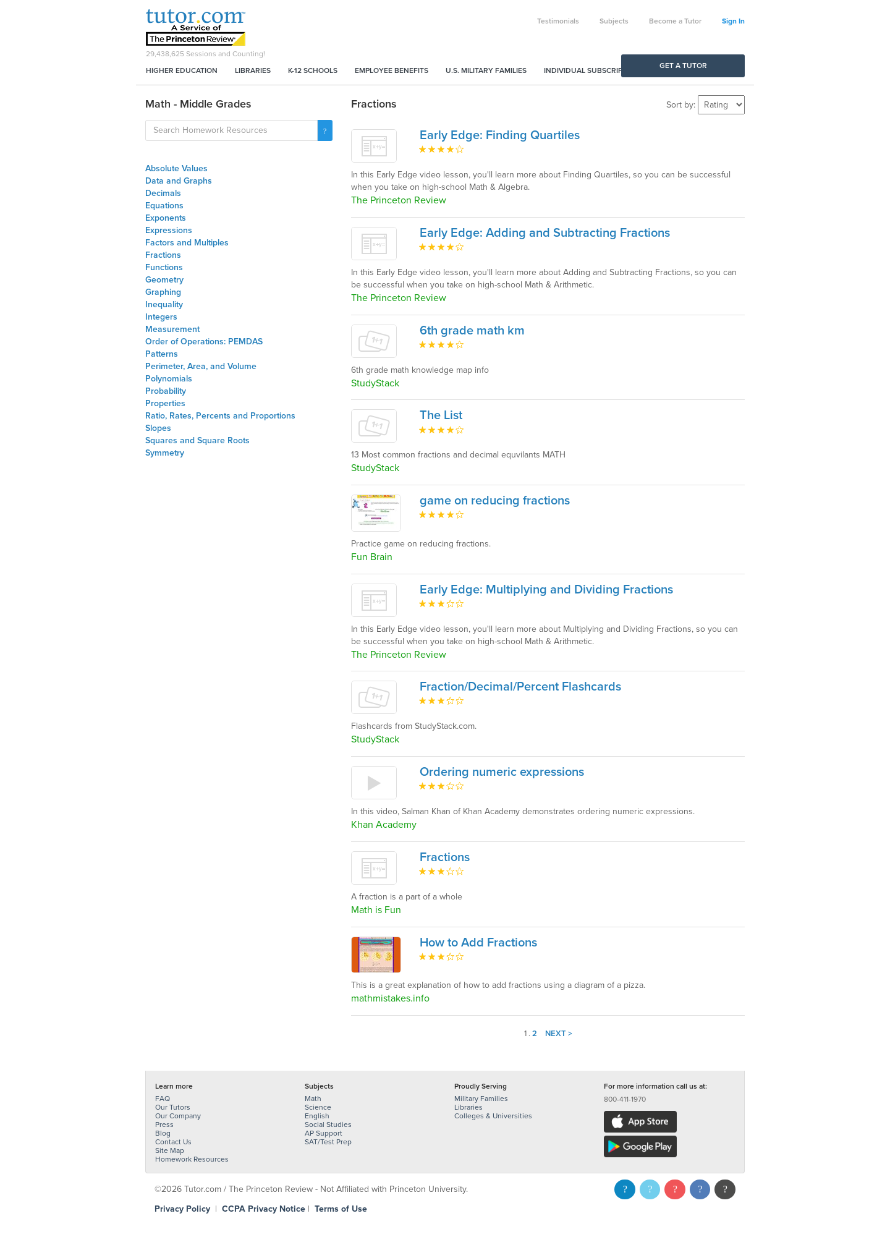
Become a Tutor (675, 21)
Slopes (158, 428)
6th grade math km (472, 330)
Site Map (169, 1150)
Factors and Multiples (187, 242)
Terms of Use (341, 1209)
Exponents (165, 218)
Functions (164, 267)
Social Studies (328, 1124)
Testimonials (558, 21)
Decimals (163, 193)
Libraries (253, 70)
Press (164, 1124)
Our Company (178, 1116)
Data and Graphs (178, 181)
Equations (164, 205)
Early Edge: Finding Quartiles (500, 135)
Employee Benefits (391, 70)
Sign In (733, 21)
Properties (165, 403)
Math (313, 1098)
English (317, 1116)
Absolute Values (176, 168)
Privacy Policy (182, 1209)
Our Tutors (172, 1107)
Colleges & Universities (493, 1116)
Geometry (164, 279)
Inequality (164, 304)
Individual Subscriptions (594, 70)
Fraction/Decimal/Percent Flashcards (520, 686)
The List (441, 415)
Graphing (163, 292)
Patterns (161, 354)
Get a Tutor (683, 65)
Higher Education (182, 70)
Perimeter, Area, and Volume (200, 366)
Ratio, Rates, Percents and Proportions (220, 415)
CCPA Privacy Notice (263, 1209)
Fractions (163, 255)
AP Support (323, 1133)
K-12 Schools (312, 70)
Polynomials (168, 378)
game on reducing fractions (495, 500)
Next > (558, 1034)
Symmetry (164, 453)
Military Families (481, 1098)
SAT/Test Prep (328, 1141)
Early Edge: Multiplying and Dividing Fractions (546, 589)
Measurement (172, 329)
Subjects (614, 21)
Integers (161, 317)
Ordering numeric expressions (502, 772)
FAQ (162, 1098)
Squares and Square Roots (197, 440)
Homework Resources (192, 1159)
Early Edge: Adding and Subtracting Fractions (545, 233)
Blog (163, 1133)
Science (318, 1107)
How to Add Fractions (478, 942)
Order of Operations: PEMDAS (204, 341)
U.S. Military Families (486, 70)
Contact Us (173, 1141)
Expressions (168, 230)
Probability (165, 391)
